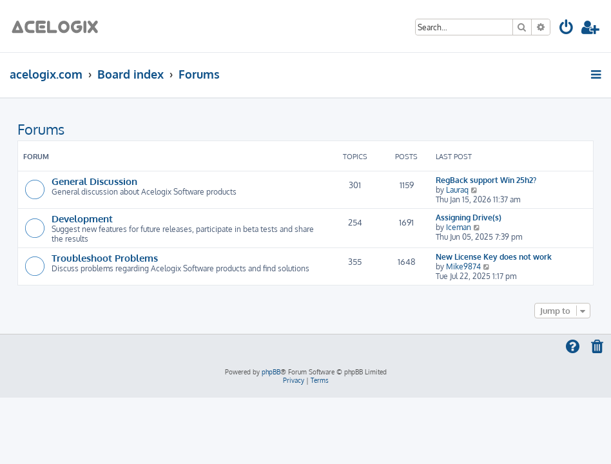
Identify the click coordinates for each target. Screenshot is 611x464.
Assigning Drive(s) (468, 217)
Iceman (458, 227)
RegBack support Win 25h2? (486, 180)
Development (82, 218)
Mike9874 (463, 266)
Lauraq (457, 190)
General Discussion (94, 181)
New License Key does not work (494, 257)
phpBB (271, 372)
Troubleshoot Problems (105, 258)
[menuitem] (567, 29)
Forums (40, 129)
